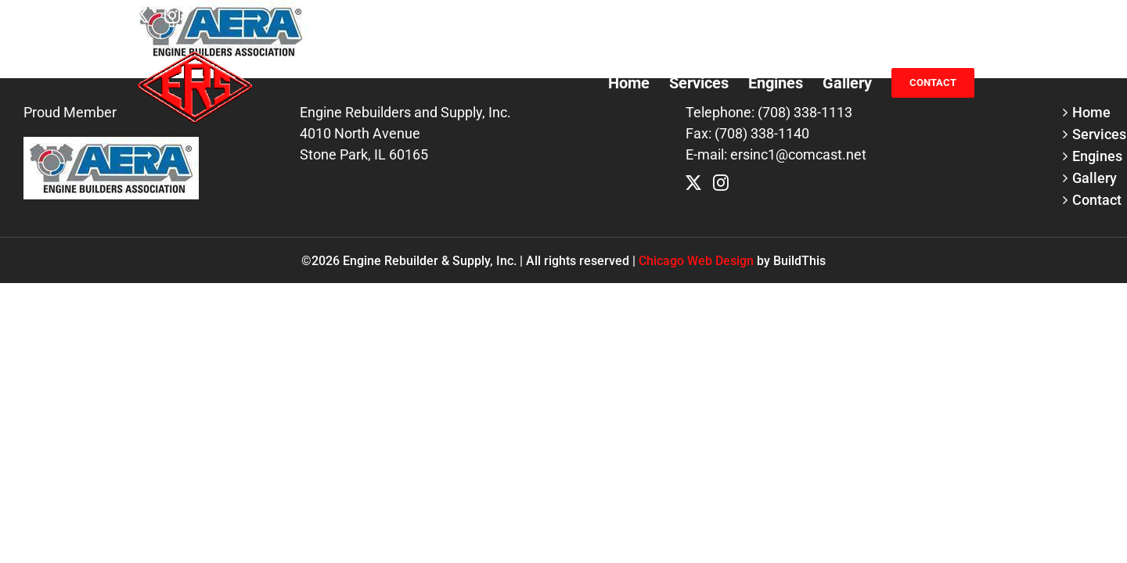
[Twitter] (693, 183)
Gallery (1088, 178)
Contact (1088, 200)
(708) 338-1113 (816, 15)
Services (1088, 134)
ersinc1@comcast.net (933, 15)
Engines (1088, 156)
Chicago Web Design (696, 260)
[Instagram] (721, 183)
